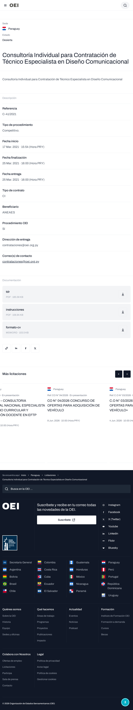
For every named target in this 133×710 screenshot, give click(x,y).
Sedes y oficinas (10, 634)
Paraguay (35, 475)
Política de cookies (47, 673)
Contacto (7, 685)
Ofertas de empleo (12, 661)
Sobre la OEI (9, 616)
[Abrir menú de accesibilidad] (125, 702)
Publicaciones (44, 634)
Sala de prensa (10, 679)
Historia (6, 622)
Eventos (73, 616)
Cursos (105, 628)
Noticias (73, 622)
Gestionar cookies (46, 679)
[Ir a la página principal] (14, 5)
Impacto (41, 640)
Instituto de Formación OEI (115, 616)
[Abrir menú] (5, 5)
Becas (104, 634)
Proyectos (42, 628)
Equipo (6, 628)
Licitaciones (50, 475)
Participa (7, 673)
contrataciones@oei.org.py (20, 261)
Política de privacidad (48, 661)
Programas (43, 622)
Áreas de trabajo (45, 616)
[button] (118, 374)
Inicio (23, 475)
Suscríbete (66, 520)
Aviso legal (43, 667)
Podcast (73, 628)
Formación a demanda (113, 622)
